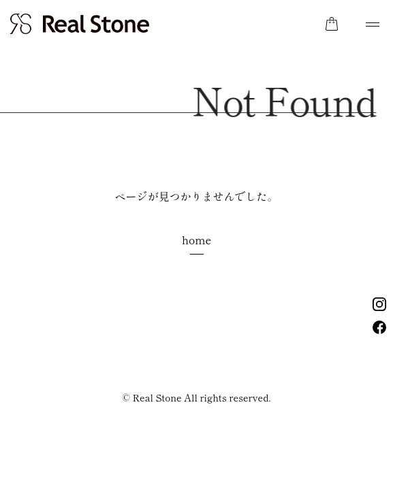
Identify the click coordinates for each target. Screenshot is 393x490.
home (196, 239)
